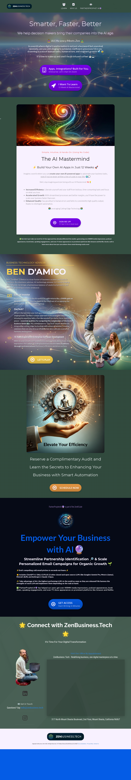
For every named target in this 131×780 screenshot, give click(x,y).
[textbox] (65, 467)
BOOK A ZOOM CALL (114, 6)
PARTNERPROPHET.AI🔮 (91, 6)
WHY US (73, 6)
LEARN (64, 6)
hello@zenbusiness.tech (32, 707)
